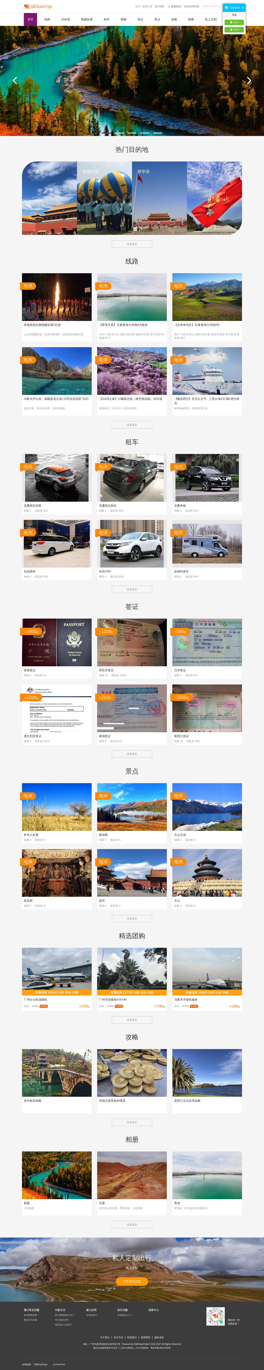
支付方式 (118, 1337)
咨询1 (236, 22)
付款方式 (60, 1310)
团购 (123, 19)
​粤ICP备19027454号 (161, 1348)
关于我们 (105, 1337)
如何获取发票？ (31, 1315)
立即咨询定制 (132, 1281)
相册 (191, 19)
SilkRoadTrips (40, 1364)
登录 (137, 6)
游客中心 (153, 1310)
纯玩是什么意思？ (64, 1324)
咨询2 (236, 29)
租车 (107, 19)
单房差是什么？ (125, 1315)
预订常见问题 (31, 1310)
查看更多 (132, 244)
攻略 (174, 19)
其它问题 (122, 1310)
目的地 (65, 19)
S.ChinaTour (59, 1364)
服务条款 (159, 1337)
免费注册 (147, 6)
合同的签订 (91, 1315)
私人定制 (211, 19)
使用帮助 (145, 1337)
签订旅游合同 (61, 1320)
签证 (140, 19)
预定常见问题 (30, 1320)
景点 (157, 19)
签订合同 (91, 1310)
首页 (30, 19)
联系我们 (132, 1337)
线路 (47, 19)
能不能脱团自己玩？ (65, 1315)
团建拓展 (87, 19)
